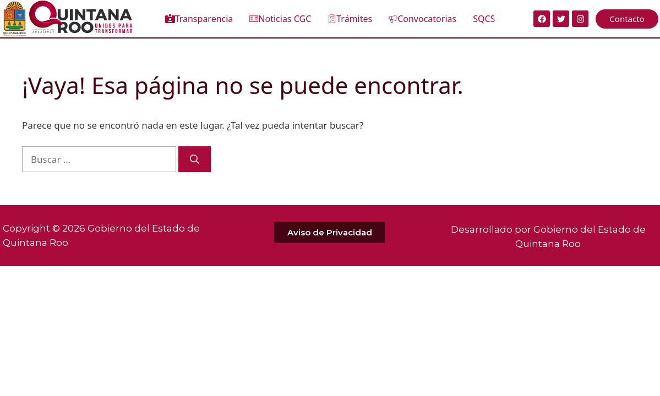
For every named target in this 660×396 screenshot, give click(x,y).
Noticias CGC (280, 19)
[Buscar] (194, 159)
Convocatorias (422, 19)
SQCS (484, 19)
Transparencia (199, 19)
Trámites (350, 19)
